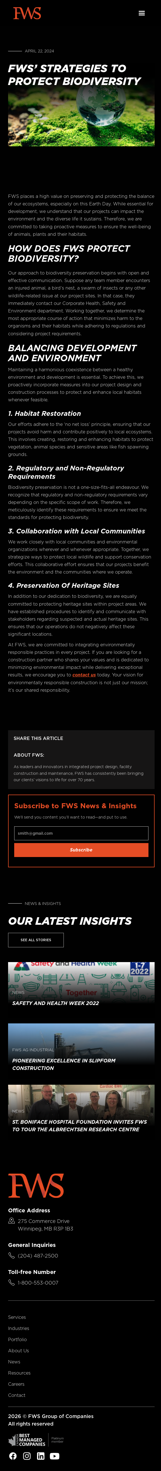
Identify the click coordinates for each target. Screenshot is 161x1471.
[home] (27, 13)
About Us (18, 1350)
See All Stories (36, 940)
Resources (19, 1373)
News (14, 1362)
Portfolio (17, 1339)
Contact (16, 1395)
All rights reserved (30, 1424)
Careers (16, 1384)
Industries (18, 1328)
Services (17, 1317)
